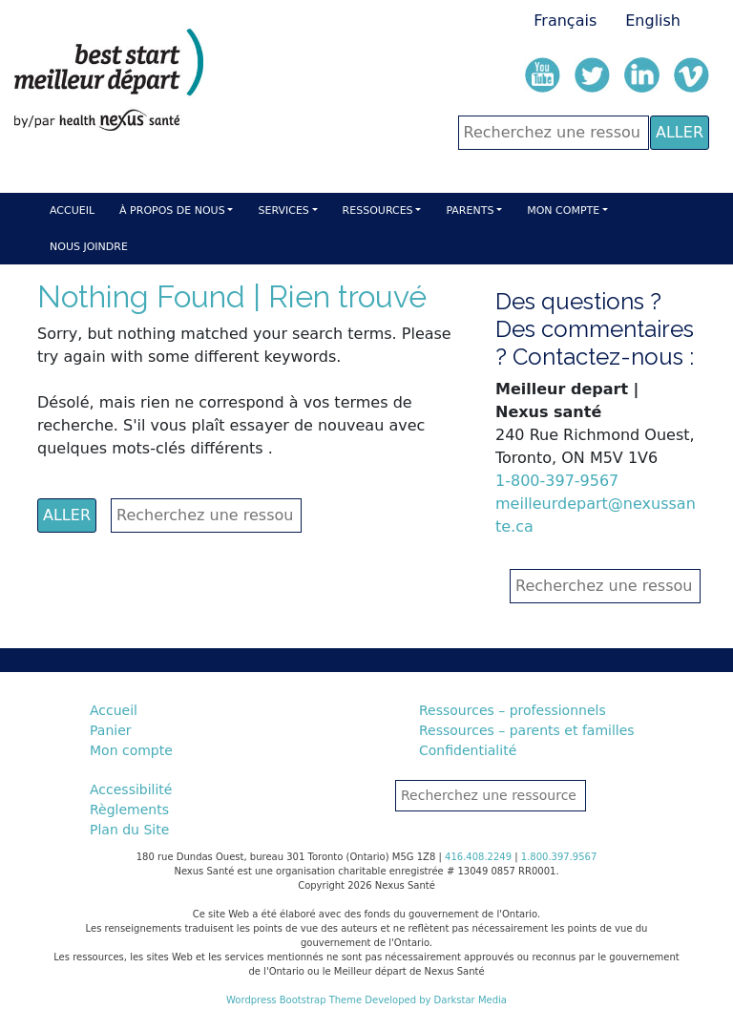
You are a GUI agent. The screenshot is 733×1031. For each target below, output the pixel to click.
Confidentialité (467, 750)
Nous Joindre (89, 247)
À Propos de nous (172, 210)
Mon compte (563, 210)
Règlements (129, 809)
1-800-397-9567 (556, 481)
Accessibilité (131, 789)
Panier (111, 730)
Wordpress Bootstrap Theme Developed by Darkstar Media (366, 1000)
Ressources (378, 210)
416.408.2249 (478, 857)
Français (565, 20)
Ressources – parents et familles (527, 730)
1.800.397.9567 (559, 857)
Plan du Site (129, 829)
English (653, 20)
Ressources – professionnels (512, 710)
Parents (469, 210)
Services (283, 210)
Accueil (72, 210)
